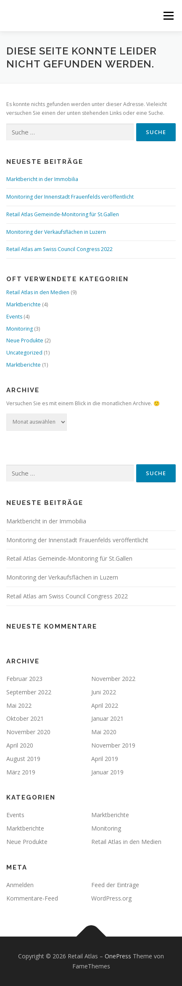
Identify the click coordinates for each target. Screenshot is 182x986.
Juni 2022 (103, 692)
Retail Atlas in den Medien (37, 292)
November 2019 (113, 745)
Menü (168, 15)
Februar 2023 (24, 679)
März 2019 (20, 772)
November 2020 (28, 732)
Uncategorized (24, 352)
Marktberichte (23, 304)
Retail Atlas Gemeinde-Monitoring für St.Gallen (62, 214)
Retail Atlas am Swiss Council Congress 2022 (59, 249)
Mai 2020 (103, 732)
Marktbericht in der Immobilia (42, 179)
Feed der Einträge (115, 885)
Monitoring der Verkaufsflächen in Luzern (56, 232)
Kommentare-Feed (32, 898)
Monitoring (19, 328)
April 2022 (104, 705)
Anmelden (20, 885)
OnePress (118, 956)
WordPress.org (111, 898)
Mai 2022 (19, 705)
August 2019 (23, 759)
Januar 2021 (107, 718)
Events (14, 316)
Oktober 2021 (25, 718)
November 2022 (113, 679)
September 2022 (28, 692)
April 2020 (19, 745)
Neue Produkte (24, 340)
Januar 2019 (107, 772)
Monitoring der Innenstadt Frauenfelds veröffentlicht (70, 196)
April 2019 (104, 759)
